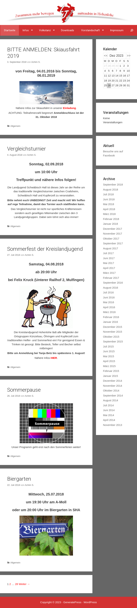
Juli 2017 (108, 253)
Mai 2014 (108, 415)
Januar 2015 (110, 375)
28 (16, 584)
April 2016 (109, 307)
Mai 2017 (108, 262)
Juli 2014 (108, 405)
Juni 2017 (109, 258)
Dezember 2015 (112, 326)
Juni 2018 (109, 199)
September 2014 (113, 395)
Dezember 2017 (112, 228)
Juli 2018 (108, 194)
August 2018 (110, 189)
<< (106, 55)
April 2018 (109, 209)
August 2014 (110, 400)
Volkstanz (45, 30)
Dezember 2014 (112, 380)
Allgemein (15, 126)
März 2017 (109, 272)
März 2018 (109, 213)
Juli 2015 (108, 346)
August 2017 (110, 248)
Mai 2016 (108, 302)
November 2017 (112, 233)
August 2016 (110, 287)
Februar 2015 (111, 370)
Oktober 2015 (111, 336)
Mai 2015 (108, 356)
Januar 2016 (110, 321)
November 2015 (112, 331)
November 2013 (112, 424)
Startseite (9, 30)
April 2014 (109, 419)
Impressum (116, 30)
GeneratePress (72, 602)
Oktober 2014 (111, 390)
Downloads (67, 30)
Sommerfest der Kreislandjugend (45, 249)
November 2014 (112, 385)
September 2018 (113, 184)
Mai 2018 (108, 204)
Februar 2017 (111, 277)
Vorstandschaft (90, 30)
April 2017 (109, 267)
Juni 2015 (109, 351)
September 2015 (113, 341)
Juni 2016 (109, 297)
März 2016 (109, 312)
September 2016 (113, 282)
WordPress (90, 602)
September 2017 (113, 243)
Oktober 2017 (111, 238)
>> (129, 55)
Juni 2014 (109, 410)
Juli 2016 (108, 292)
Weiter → (24, 584)
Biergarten (19, 479)
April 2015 (109, 361)
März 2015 (109, 366)
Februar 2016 (111, 317)
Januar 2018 (110, 223)
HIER (54, 357)
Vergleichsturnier (26, 149)
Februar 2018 (111, 218)
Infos (25, 30)
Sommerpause (24, 390)
